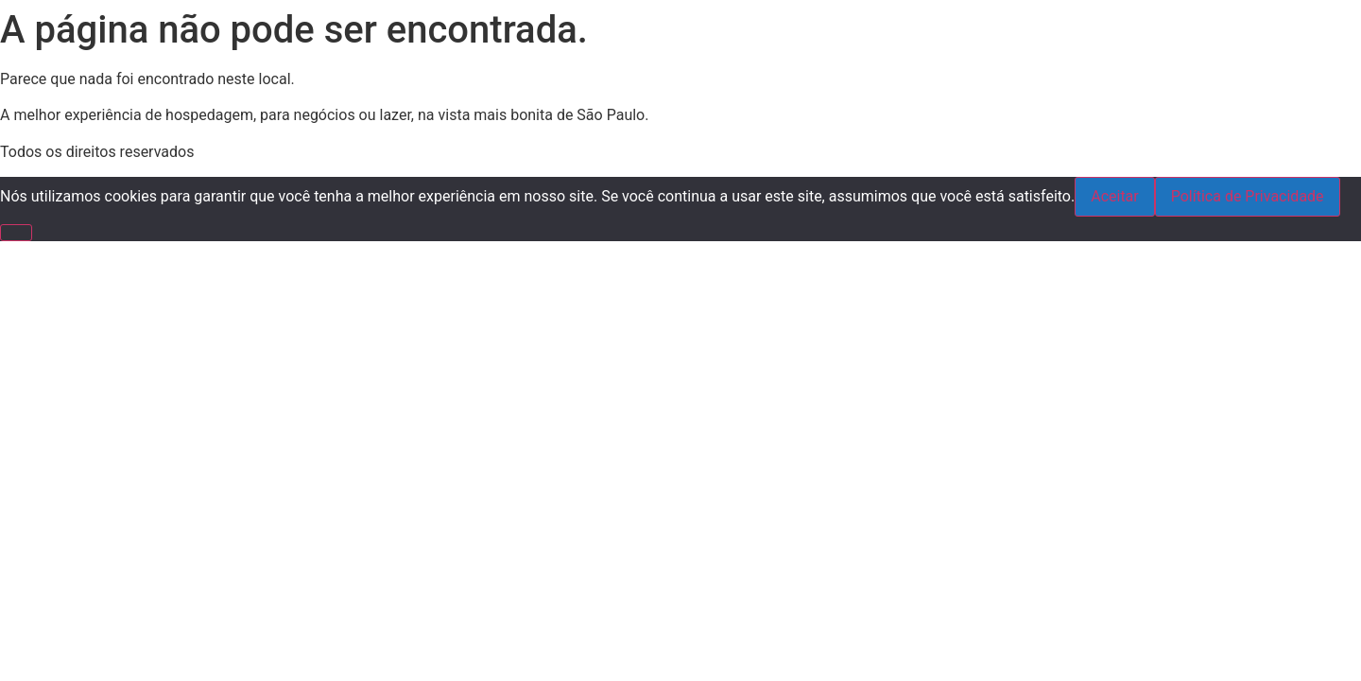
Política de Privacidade (1247, 196)
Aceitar (1115, 196)
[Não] (16, 232)
